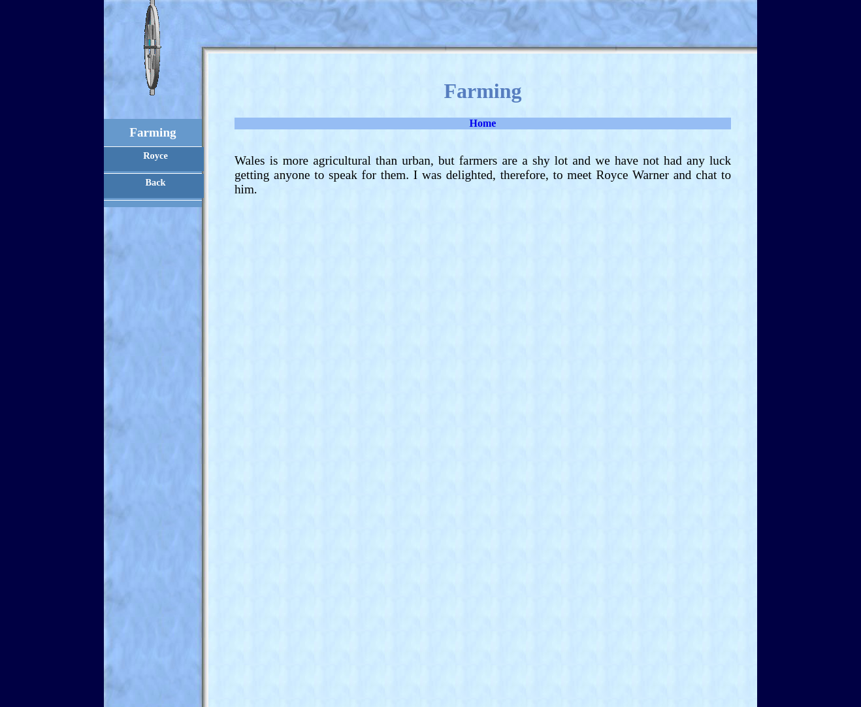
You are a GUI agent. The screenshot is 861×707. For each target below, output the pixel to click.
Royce (155, 155)
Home (483, 123)
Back (155, 182)
